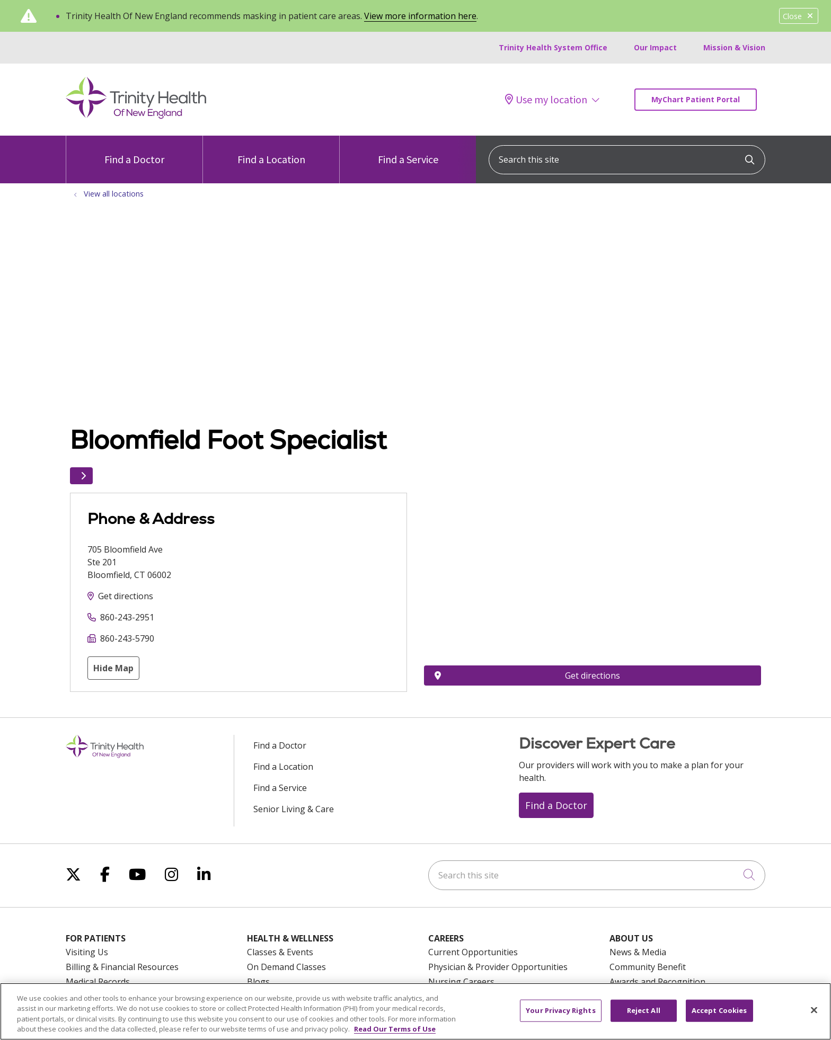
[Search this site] (627, 159)
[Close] (814, 1009)
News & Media (637, 952)
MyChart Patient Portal (695, 99)
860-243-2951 (127, 617)
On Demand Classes (286, 967)
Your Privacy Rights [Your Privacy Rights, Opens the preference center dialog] (560, 1010)
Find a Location (271, 151)
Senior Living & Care (293, 809)
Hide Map (113, 668)
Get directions (125, 596)
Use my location (546, 99)
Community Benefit (647, 967)
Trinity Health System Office (553, 47)
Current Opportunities (473, 952)
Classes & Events (280, 952)
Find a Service (408, 151)
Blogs (258, 982)
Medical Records (98, 982)
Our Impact (655, 47)
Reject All (643, 1010)
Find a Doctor (134, 151)
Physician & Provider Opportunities (498, 967)
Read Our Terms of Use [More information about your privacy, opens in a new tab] (395, 1029)
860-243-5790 (127, 638)
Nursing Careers (461, 982)
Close (799, 16)
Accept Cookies (719, 1010)
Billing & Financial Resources (122, 967)
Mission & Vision (734, 47)
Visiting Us (87, 952)
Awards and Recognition (657, 982)
